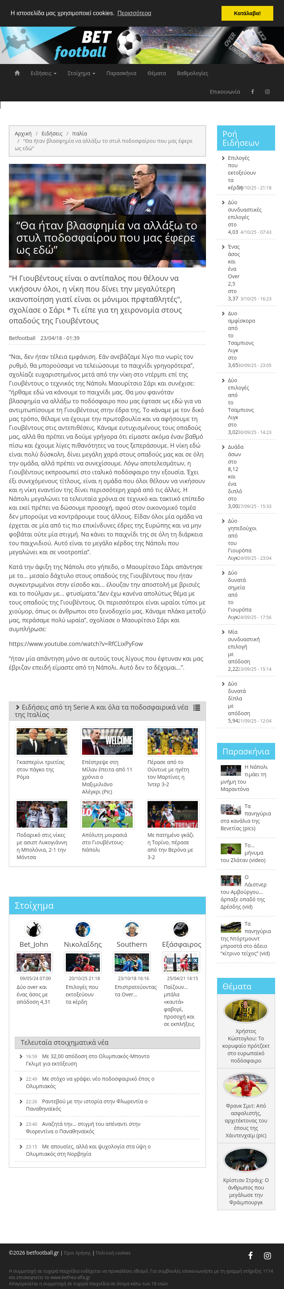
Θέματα (157, 73)
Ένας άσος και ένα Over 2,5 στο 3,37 (246, 272)
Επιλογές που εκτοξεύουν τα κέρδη (246, 172)
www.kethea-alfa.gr (70, 1277)
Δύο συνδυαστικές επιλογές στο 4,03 (246, 217)
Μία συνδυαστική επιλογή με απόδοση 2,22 (246, 650)
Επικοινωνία (225, 91)
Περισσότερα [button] (134, 13)
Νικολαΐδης (83, 934)
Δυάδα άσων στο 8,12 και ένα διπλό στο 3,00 (246, 476)
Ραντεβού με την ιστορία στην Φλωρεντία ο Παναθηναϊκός (83, 1105)
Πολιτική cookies (113, 1253)
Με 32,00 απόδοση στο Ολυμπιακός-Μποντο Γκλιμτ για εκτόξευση (84, 1060)
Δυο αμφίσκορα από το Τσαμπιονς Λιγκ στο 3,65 (246, 339)
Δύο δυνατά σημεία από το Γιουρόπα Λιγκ (246, 594)
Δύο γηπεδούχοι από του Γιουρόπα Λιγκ (246, 539)
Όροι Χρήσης (77, 1253)
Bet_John (33, 934)
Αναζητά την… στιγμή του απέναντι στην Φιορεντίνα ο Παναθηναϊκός (79, 1127)
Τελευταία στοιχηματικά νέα (65, 1042)
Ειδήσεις (44, 73)
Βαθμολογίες (192, 73)
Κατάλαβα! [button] (247, 13)
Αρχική (23, 133)
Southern (132, 934)
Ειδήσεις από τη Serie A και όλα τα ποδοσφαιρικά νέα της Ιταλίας (107, 711)
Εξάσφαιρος (181, 934)
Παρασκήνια (121, 73)
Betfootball (22, 337)
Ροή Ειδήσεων (241, 138)
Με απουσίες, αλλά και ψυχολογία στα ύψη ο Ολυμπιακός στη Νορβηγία (84, 1150)
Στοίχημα (81, 73)
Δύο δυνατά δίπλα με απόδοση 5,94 (246, 702)
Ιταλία (79, 133)
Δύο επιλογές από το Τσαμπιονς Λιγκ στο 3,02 (246, 406)
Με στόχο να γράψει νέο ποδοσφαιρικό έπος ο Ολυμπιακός (86, 1082)
